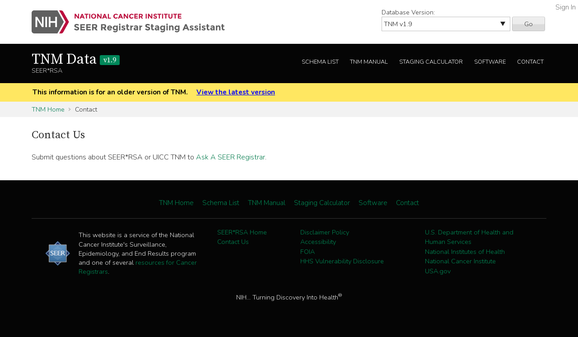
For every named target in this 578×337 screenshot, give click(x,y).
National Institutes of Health (465, 251)
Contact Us (233, 241)
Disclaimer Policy (324, 232)
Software (490, 62)
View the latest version (235, 92)
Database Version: (408, 12)
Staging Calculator (431, 62)
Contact (530, 62)
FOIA (307, 251)
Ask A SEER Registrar (230, 157)
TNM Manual (369, 62)
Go (528, 23)
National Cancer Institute (460, 261)
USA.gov (438, 271)
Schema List (320, 62)
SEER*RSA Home (242, 232)
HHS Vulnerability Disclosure (342, 261)
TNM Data (76, 60)
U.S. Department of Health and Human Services (469, 237)
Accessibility (318, 241)
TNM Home (48, 109)
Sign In (565, 7)
